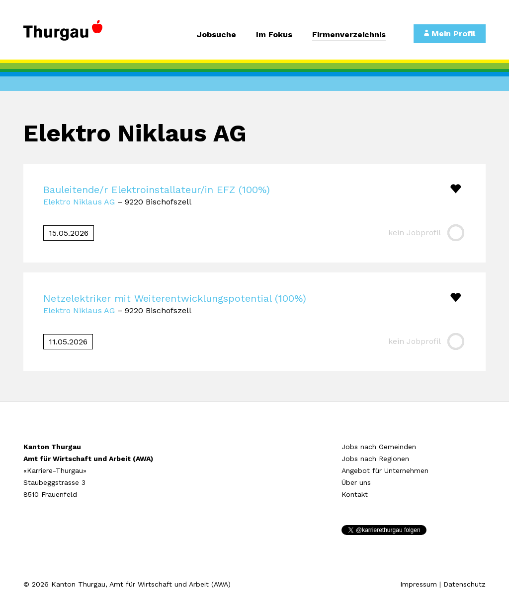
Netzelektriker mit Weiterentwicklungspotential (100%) (174, 298)
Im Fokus (274, 35)
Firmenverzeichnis (349, 35)
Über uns (356, 482)
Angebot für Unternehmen (384, 470)
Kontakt (354, 494)
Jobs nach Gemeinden (378, 447)
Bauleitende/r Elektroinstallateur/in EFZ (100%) (156, 190)
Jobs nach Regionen (375, 459)
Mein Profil (449, 33)
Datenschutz (464, 584)
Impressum (418, 584)
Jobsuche (216, 35)
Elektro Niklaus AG (79, 201)
